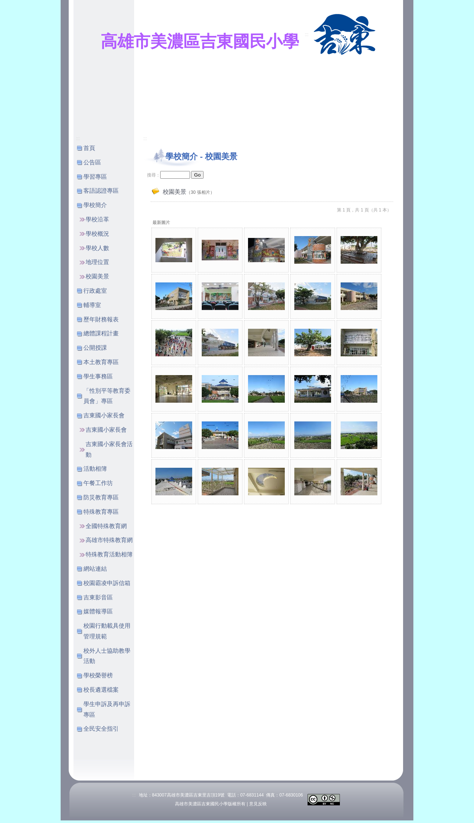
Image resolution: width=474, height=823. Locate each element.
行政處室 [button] (95, 291)
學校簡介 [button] (95, 205)
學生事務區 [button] (98, 376)
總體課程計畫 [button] (101, 333)
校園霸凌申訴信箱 (106, 583)
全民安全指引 (101, 729)
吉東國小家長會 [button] (104, 415)
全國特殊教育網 (106, 526)
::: (307, 34)
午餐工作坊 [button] (98, 483)
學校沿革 (97, 219)
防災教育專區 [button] (101, 497)
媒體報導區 (98, 611)
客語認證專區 (101, 191)
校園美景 (97, 276)
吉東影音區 (98, 597)
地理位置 (97, 262)
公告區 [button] (92, 162)
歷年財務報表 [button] (101, 319)
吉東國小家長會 (106, 430)
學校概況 (97, 234)
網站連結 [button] (95, 569)
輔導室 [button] (92, 305)
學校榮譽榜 (98, 675)
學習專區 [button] (95, 177)
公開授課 (95, 348)
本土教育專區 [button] (101, 362)
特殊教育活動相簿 (109, 554)
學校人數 (97, 248)
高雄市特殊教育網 (109, 540)
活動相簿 (95, 469)
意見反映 (258, 803)
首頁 (89, 148)
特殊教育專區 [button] (101, 512)
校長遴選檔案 (101, 690)
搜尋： (153, 175)
